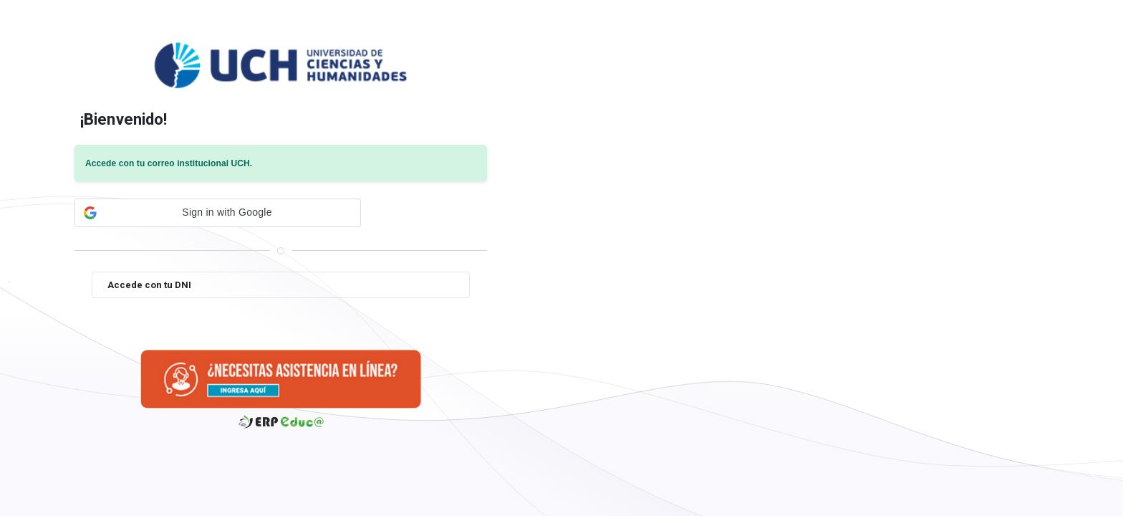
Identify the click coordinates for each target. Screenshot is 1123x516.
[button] (217, 213)
